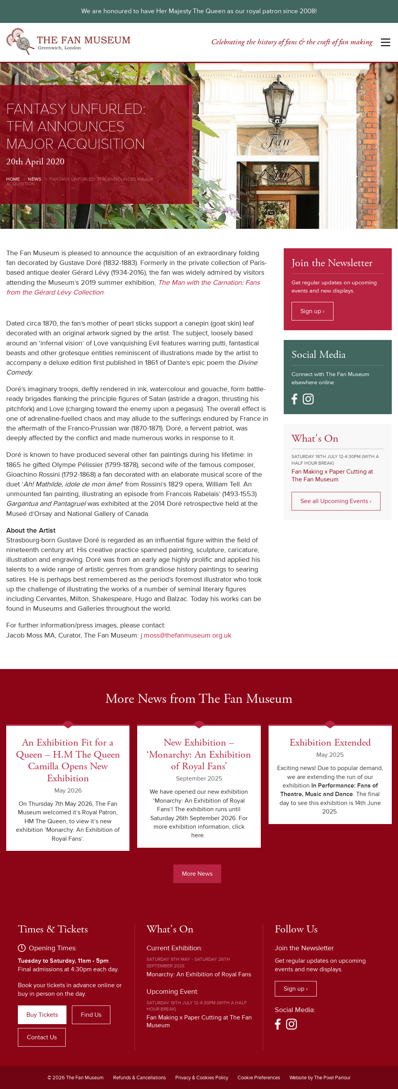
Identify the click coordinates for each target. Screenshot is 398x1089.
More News (197, 873)
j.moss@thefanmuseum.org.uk (186, 635)
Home (13, 179)
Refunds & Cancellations (139, 1077)
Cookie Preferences (258, 1077)
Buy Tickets (42, 1014)
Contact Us (42, 1037)
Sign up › (312, 311)
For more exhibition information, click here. (201, 826)
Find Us (91, 1014)
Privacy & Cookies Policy (201, 1077)
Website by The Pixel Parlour (320, 1077)
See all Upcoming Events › (336, 501)
